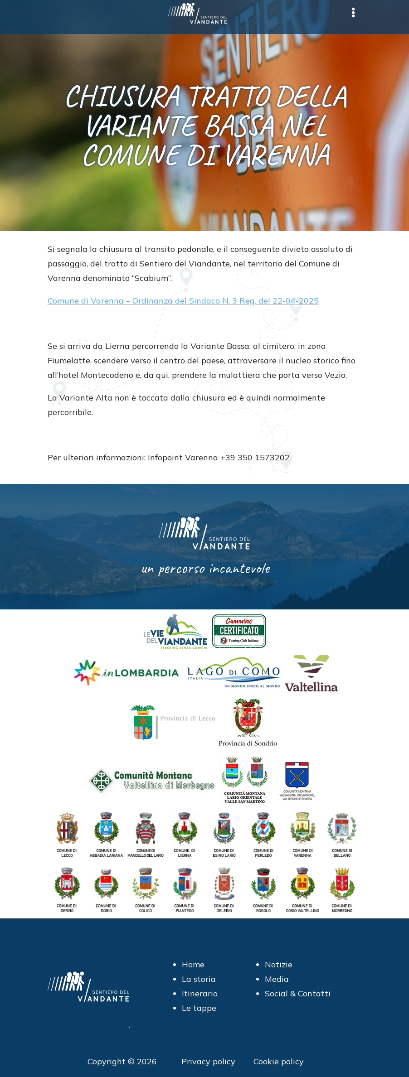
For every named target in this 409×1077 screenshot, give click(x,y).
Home (193, 964)
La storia (199, 979)
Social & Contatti (298, 993)
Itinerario (200, 993)
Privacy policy (208, 1061)
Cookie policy (278, 1061)
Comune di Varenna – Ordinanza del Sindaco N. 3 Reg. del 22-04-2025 (183, 300)
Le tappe (199, 1008)
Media (277, 979)
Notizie (278, 964)
